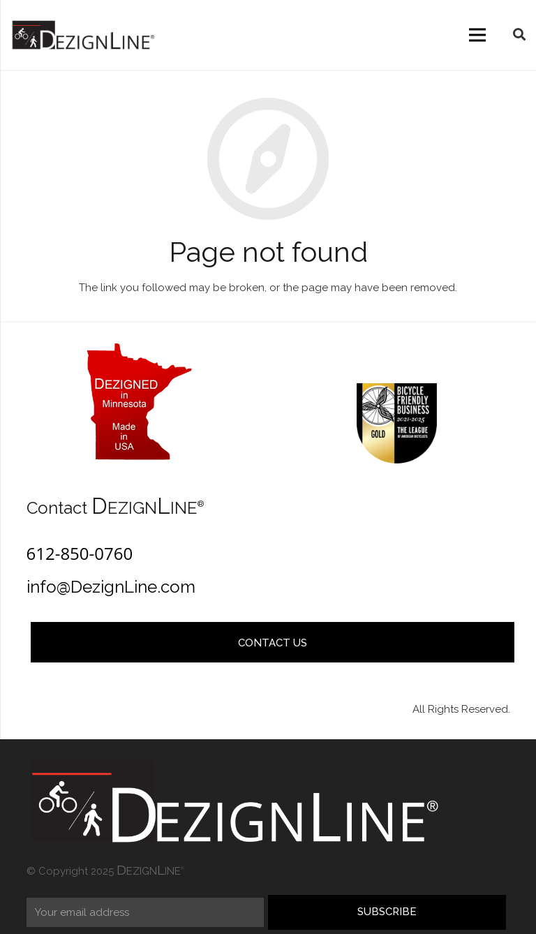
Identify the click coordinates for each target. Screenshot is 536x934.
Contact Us (272, 643)
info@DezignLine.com (111, 587)
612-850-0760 (80, 553)
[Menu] (477, 34)
